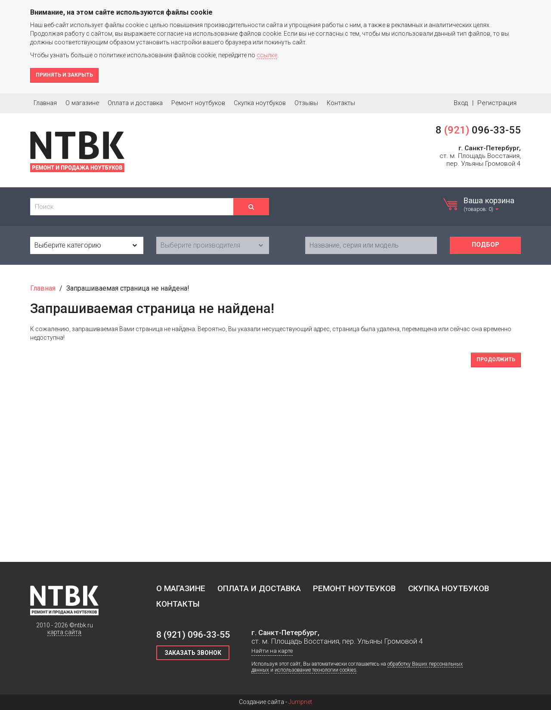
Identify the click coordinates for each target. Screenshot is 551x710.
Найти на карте (272, 651)
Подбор (485, 244)
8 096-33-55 (478, 130)
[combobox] (86, 245)
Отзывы (306, 103)
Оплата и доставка (135, 103)
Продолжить (496, 360)
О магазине (82, 103)
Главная (45, 103)
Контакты (341, 103)
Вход (461, 103)
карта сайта (64, 632)
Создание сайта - (275, 701)
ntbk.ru (83, 625)
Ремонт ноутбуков (198, 103)
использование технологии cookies (315, 670)
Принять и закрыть (64, 75)
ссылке (267, 55)
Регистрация (497, 103)
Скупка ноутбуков (260, 103)
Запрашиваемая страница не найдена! (127, 288)
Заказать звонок (192, 652)
